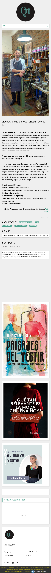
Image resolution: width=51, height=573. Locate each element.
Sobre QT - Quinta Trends (33, 552)
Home (3, 118)
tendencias (8, 118)
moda (15, 118)
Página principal (7, 552)
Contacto (28, 555)
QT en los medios (8, 555)
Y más (44, 571)
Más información (38, 571)
